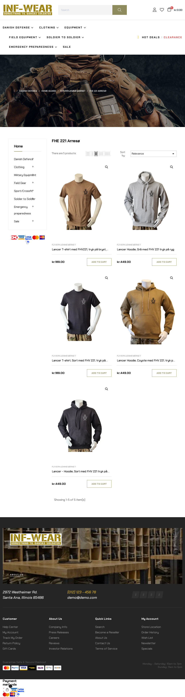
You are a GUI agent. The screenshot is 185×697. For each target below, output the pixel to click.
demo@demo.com (82, 597)
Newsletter (148, 643)
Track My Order (13, 638)
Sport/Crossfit (23, 191)
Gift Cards (9, 649)
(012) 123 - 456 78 (81, 592)
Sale (16, 221)
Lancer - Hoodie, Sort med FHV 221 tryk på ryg (79, 471)
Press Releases (59, 632)
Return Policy (11, 643)
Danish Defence (23, 159)
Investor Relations (61, 649)
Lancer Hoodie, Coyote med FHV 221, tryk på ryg (146, 361)
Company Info (58, 627)
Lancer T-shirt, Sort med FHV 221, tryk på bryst (79, 361)
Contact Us (102, 643)
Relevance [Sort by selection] (153, 154)
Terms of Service (106, 649)
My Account (10, 632)
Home (18, 146)
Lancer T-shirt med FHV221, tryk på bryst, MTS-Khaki (79, 249)
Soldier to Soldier (24, 199)
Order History (150, 632)
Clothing (19, 167)
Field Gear (20, 183)
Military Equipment (25, 175)
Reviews (54, 643)
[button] (16, 575)
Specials (146, 649)
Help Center (10, 627)
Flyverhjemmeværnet (64, 244)
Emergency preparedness (22, 210)
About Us (101, 638)
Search (100, 627)
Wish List (147, 638)
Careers (54, 638)
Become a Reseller (107, 632)
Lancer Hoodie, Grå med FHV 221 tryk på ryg (145, 249)
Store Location (151, 627)
